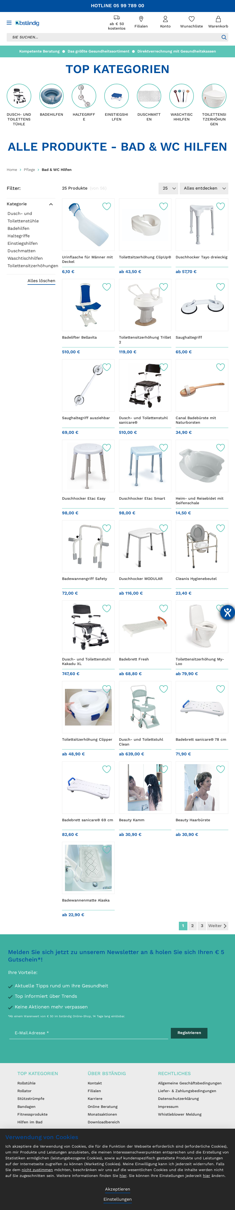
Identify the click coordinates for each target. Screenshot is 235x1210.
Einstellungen (117, 1199)
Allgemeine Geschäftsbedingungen (190, 1083)
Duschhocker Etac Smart (142, 498)
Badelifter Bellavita (79, 337)
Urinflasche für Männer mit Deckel (87, 259)
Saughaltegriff (189, 337)
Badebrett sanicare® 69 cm (87, 820)
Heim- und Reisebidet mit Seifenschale (200, 501)
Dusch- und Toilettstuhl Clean (141, 742)
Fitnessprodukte (32, 1114)
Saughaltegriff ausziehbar (86, 418)
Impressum (168, 1107)
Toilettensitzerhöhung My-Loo (200, 662)
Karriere (95, 1099)
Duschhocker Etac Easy (83, 498)
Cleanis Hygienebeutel (196, 579)
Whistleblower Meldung (180, 1114)
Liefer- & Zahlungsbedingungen (187, 1091)
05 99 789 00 (128, 5)
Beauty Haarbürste (193, 820)
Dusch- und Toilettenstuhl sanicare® (143, 420)
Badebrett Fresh (134, 659)
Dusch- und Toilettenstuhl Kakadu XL (86, 662)
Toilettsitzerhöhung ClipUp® (145, 257)
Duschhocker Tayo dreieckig (202, 257)
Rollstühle (26, 1083)
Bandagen (26, 1107)
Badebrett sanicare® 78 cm (201, 740)
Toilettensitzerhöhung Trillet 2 (145, 340)
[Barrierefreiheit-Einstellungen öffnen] (227, 612)
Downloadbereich (104, 1122)
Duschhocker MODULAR (141, 579)
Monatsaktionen (102, 1114)
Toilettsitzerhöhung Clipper (87, 740)
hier (123, 1176)
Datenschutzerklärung (178, 1099)
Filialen (94, 1091)
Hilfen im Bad (30, 1122)
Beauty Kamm (131, 820)
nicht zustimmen (37, 1170)
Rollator (24, 1091)
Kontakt (95, 1083)
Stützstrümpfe (30, 1099)
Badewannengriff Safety (84, 579)
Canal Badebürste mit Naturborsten (196, 420)
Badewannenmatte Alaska (86, 900)
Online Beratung (103, 1107)
